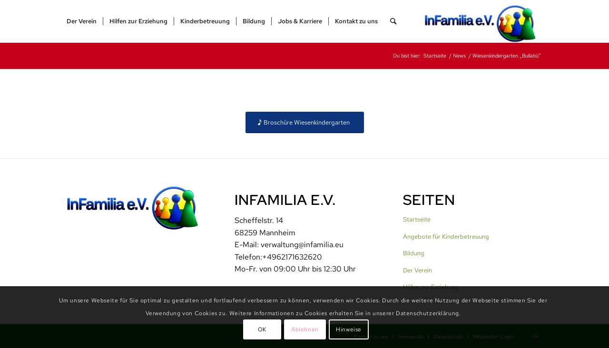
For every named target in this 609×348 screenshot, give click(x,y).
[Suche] (393, 21)
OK (262, 329)
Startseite (417, 219)
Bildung (413, 253)
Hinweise (349, 329)
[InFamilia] (483, 21)
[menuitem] (81, 21)
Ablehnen (305, 329)
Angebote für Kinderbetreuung (446, 236)
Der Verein (417, 270)
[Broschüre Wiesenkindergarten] (305, 122)
